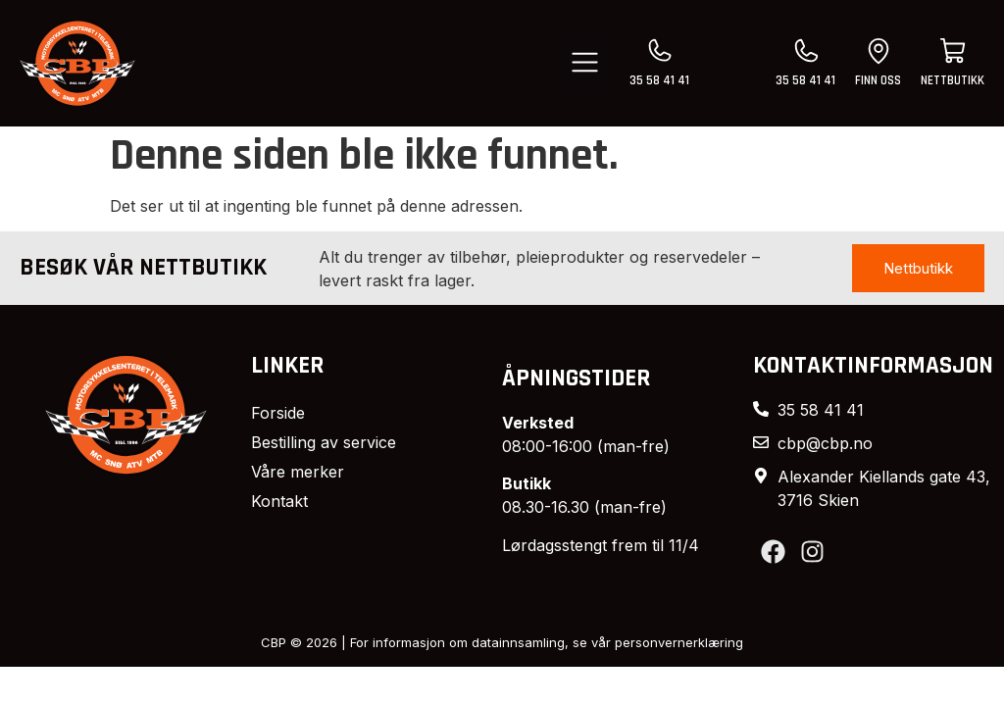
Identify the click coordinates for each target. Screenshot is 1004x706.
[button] (585, 64)
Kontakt (279, 501)
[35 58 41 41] (660, 51)
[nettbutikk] (953, 51)
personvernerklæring (679, 642)
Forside (278, 413)
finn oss (878, 80)
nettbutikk (952, 80)
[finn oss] (878, 51)
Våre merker (297, 471)
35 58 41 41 (659, 80)
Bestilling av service (323, 442)
